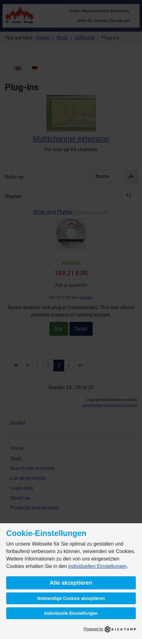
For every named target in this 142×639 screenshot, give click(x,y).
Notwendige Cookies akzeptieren (71, 598)
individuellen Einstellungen (97, 566)
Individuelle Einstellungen (71, 613)
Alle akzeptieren (71, 583)
